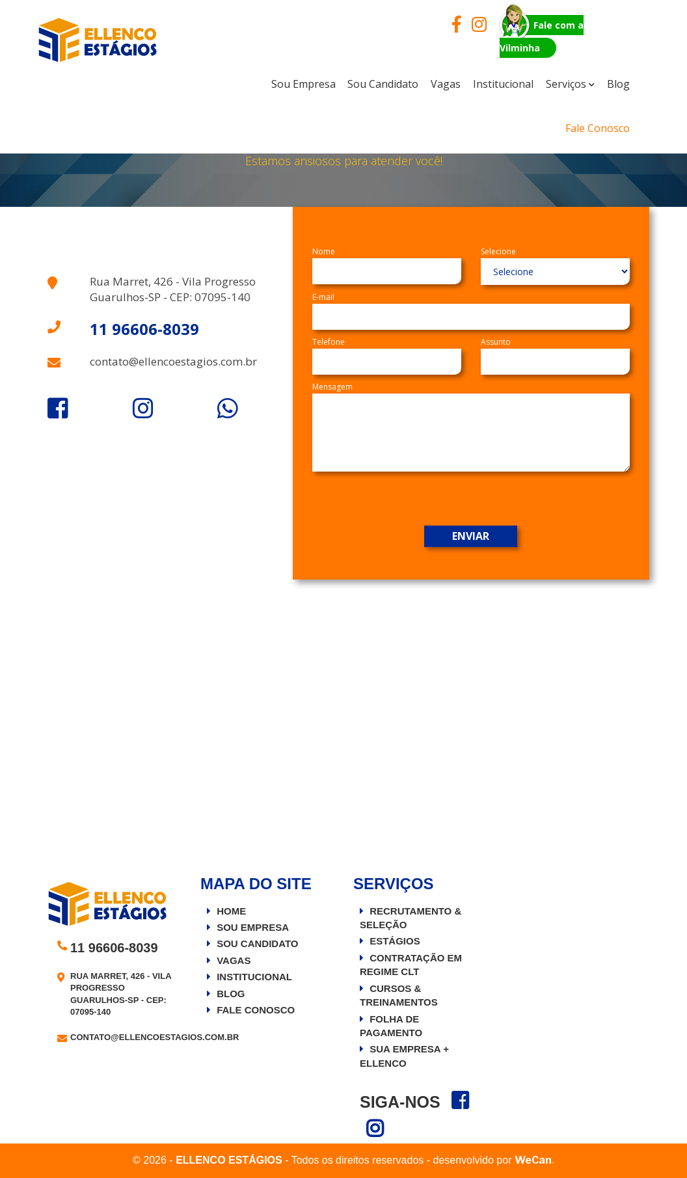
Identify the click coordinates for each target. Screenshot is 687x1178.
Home (231, 911)
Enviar (470, 536)
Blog (618, 84)
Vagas (446, 84)
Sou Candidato (382, 84)
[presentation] (485, 500)
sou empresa (303, 84)
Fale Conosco (597, 128)
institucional (503, 84)
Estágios (395, 940)
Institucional (254, 976)
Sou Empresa (253, 927)
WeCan (534, 1160)
